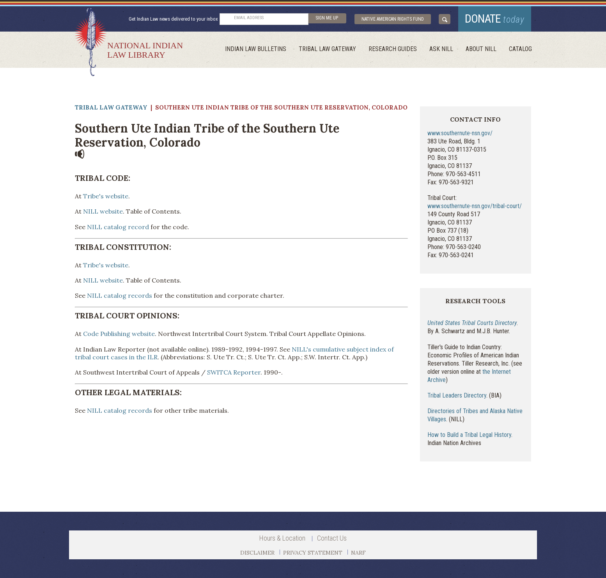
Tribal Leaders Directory (456, 395)
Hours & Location (282, 538)
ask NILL (441, 49)
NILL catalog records (119, 295)
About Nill (481, 49)
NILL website (103, 211)
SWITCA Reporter (233, 372)
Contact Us (332, 538)
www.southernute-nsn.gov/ (460, 133)
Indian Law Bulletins (255, 49)
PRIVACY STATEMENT (312, 552)
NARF (358, 552)
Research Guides (393, 49)
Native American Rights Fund (392, 19)
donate (494, 18)
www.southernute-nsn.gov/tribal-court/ (474, 206)
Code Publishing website (119, 334)
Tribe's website (105, 196)
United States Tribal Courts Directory (472, 323)
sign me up (326, 18)
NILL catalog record (118, 227)
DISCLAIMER (257, 552)
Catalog (520, 49)
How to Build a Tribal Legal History (469, 434)
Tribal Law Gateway (327, 49)
